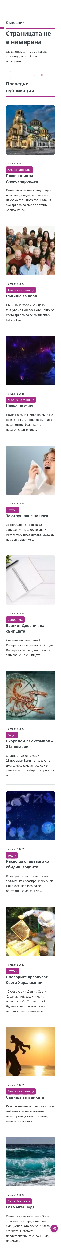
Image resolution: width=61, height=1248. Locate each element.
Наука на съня (19, 405)
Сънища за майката (25, 1097)
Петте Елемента (18, 1201)
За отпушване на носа (27, 515)
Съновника (15, 620)
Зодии (11, 735)
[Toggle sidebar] (2, 27)
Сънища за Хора (21, 296)
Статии (12, 510)
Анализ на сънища (20, 290)
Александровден (19, 170)
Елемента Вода (20, 1207)
